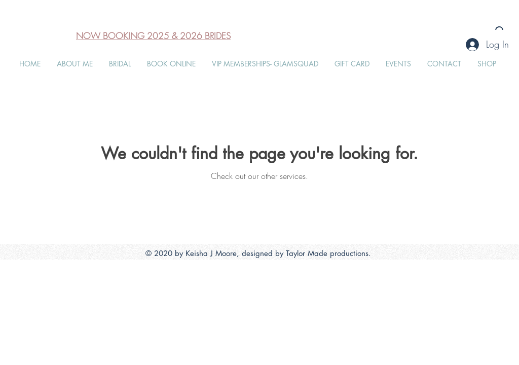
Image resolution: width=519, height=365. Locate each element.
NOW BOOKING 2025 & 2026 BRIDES (153, 36)
